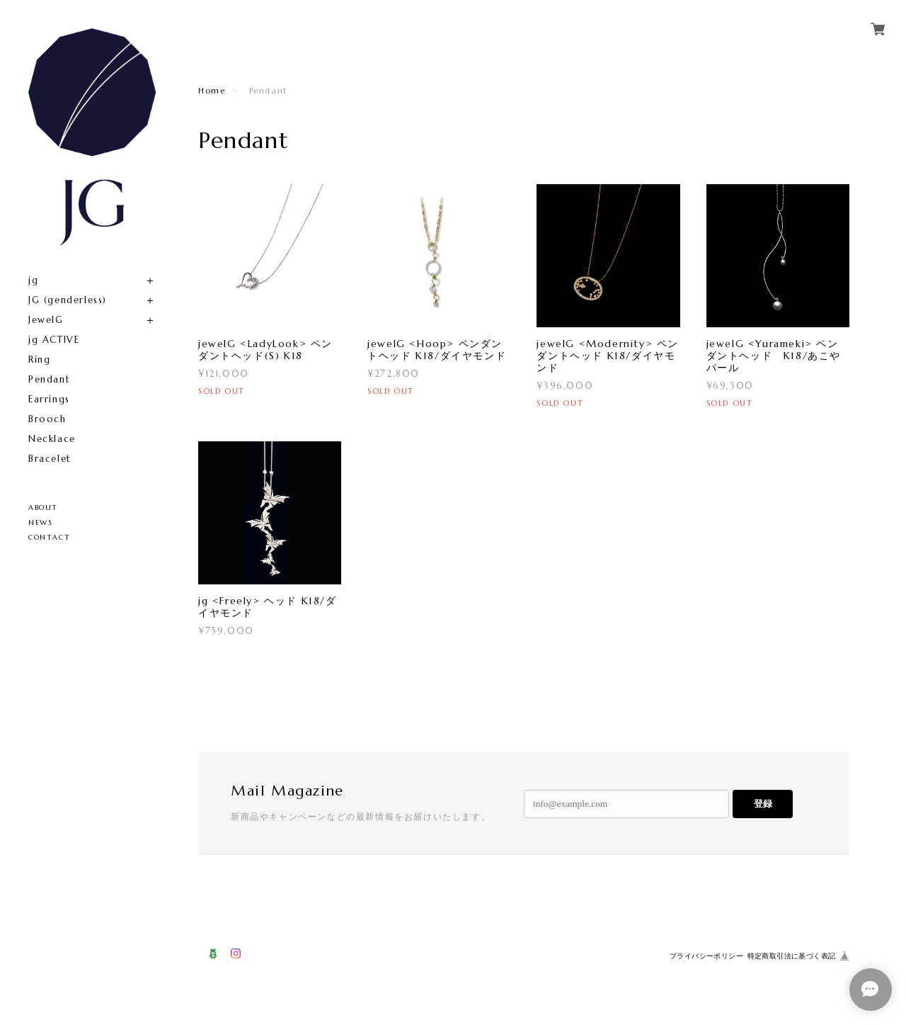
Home (211, 91)
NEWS (40, 522)
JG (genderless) (67, 300)
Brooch (47, 419)
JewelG (46, 319)
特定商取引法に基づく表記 (791, 956)
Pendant (49, 379)
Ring (39, 359)
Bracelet (49, 458)
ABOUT (43, 507)
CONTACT (49, 537)
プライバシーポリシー (706, 956)
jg (33, 280)
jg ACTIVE (53, 339)
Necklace (52, 438)
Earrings (49, 399)
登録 (763, 803)
